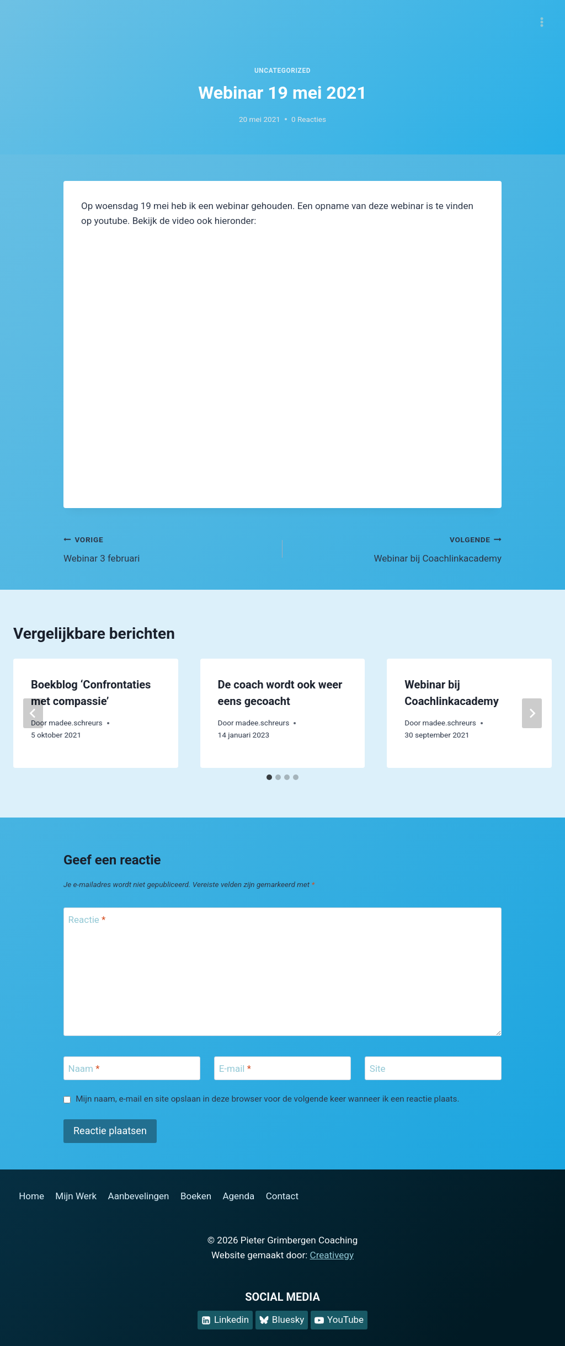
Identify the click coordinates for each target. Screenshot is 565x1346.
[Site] (433, 1068)
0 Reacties (308, 119)
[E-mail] (282, 1068)
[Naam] (131, 1068)
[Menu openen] (541, 21)
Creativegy (332, 1254)
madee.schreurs (75, 722)
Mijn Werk (76, 1195)
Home (31, 1195)
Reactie (87, 919)
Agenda (238, 1195)
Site (378, 1068)
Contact (282, 1195)
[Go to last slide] (33, 713)
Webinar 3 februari (168, 548)
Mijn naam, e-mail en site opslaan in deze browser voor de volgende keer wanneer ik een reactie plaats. (267, 1099)
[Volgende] (532, 713)
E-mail (235, 1068)
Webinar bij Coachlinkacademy (397, 548)
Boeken (195, 1195)
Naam (84, 1068)
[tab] (269, 777)
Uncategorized (282, 70)
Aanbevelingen (138, 1195)
